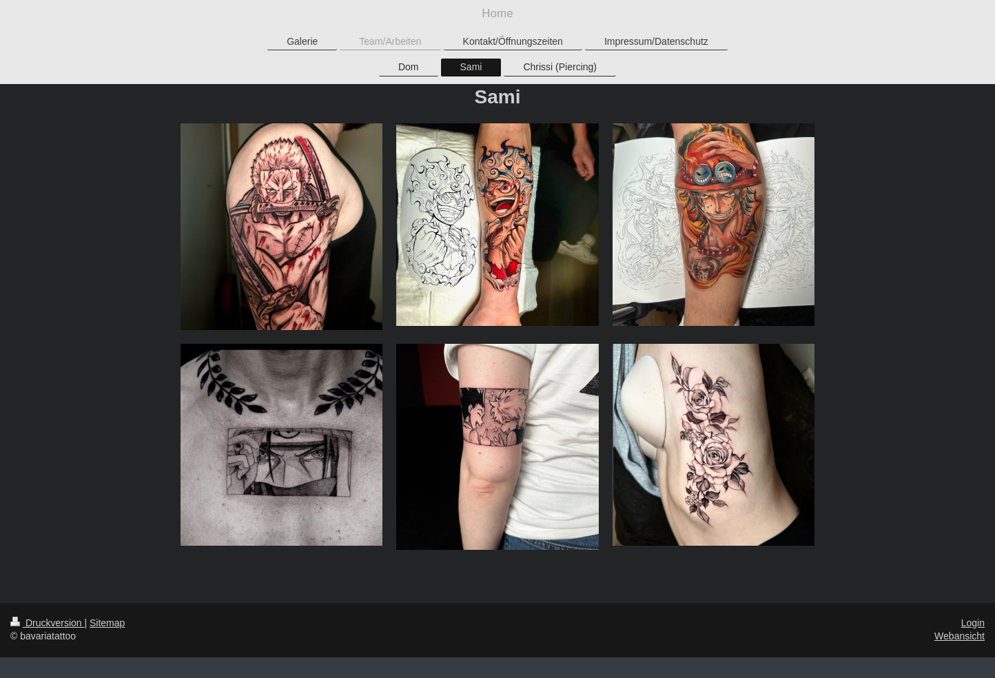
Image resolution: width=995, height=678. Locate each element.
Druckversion (47, 622)
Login (973, 622)
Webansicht (959, 635)
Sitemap (107, 622)
